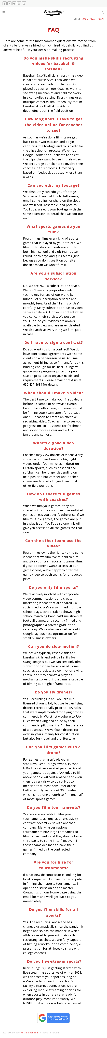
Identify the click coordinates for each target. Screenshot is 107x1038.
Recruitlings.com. (30, 1032)
